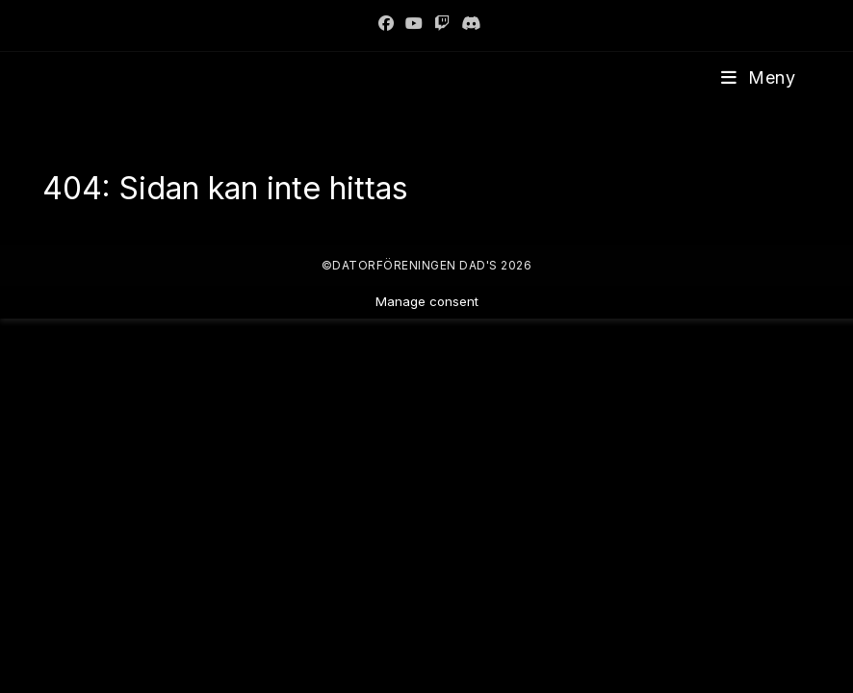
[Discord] (467, 23)
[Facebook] (386, 23)
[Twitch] (441, 23)
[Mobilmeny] (758, 77)
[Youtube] (414, 23)
